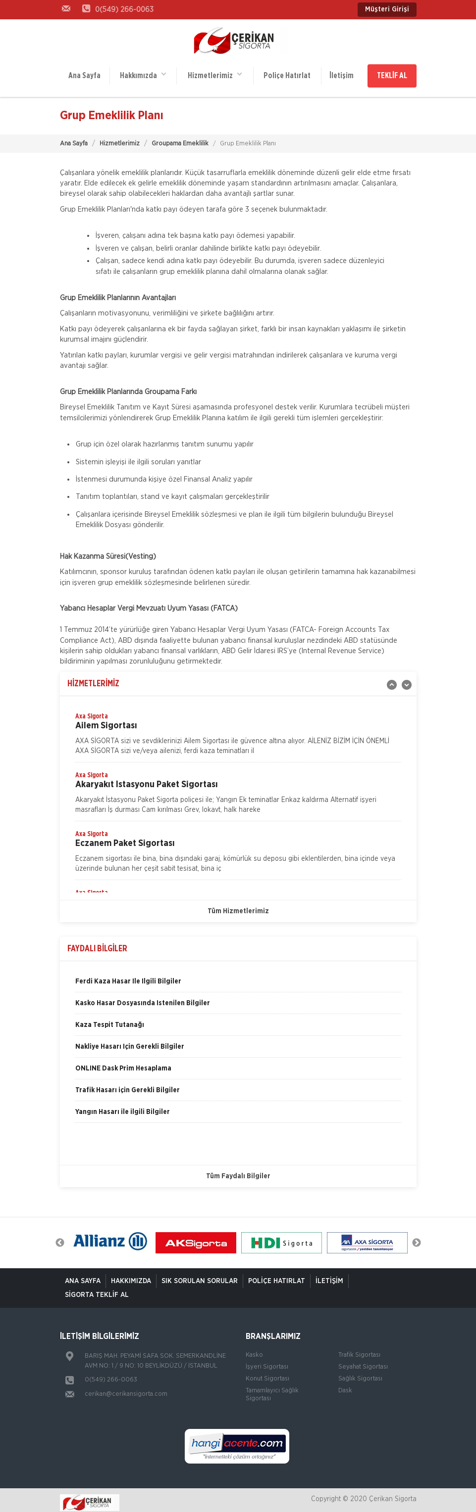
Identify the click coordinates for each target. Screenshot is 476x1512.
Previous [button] (60, 1238)
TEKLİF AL (392, 73)
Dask (345, 1385)
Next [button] (417, 1238)
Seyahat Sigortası (363, 1362)
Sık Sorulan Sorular (199, 1276)
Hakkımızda (142, 72)
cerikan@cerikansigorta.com (126, 1389)
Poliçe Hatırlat (286, 73)
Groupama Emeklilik (180, 138)
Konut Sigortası (267, 1374)
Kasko (254, 1350)
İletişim (340, 73)
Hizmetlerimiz (214, 72)
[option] (238, 731)
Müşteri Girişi (387, 9)
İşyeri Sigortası (267, 1362)
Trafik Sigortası (359, 1350)
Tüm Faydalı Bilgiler (238, 1171)
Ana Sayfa (84, 73)
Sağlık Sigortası (360, 1374)
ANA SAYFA (83, 1276)
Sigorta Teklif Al (97, 1290)
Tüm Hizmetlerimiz (238, 906)
